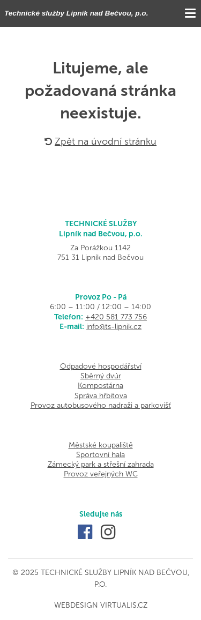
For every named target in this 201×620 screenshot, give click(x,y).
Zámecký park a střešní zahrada (101, 464)
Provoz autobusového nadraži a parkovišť (101, 405)
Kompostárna (100, 385)
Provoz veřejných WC (101, 474)
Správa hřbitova (101, 395)
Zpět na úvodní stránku (100, 141)
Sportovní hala (100, 454)
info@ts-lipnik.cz (114, 326)
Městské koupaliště (101, 445)
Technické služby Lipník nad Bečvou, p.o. (76, 13)
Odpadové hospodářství (101, 366)
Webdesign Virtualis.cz (100, 605)
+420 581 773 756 (116, 317)
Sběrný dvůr (100, 375)
